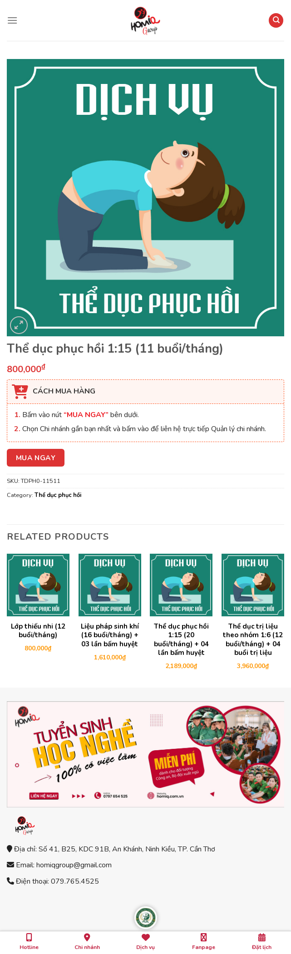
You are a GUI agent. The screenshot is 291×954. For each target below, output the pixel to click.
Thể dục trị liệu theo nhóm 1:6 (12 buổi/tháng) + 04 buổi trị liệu (253, 640)
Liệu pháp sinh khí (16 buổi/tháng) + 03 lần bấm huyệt (110, 635)
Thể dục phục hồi (58, 495)
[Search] (276, 20)
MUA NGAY (36, 457)
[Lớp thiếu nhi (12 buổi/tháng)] (38, 585)
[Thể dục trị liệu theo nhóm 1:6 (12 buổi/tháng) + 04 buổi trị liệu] (253, 585)
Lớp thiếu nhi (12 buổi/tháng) (38, 631)
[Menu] (12, 20)
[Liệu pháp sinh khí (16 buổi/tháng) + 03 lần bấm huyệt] (110, 585)
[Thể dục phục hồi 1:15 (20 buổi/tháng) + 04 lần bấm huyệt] (181, 585)
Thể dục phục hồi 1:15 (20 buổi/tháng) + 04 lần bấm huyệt (181, 640)
